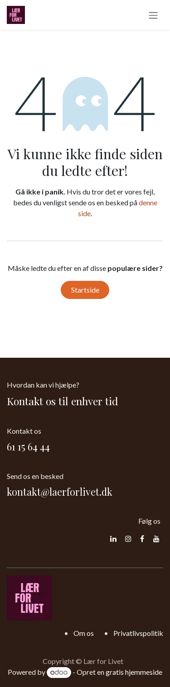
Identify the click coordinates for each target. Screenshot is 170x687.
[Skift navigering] (153, 15)
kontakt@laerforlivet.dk (59, 491)
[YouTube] (156, 539)
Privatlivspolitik (138, 633)
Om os (83, 633)
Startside (85, 289)
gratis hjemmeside (134, 672)
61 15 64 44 (28, 446)
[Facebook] (142, 539)
